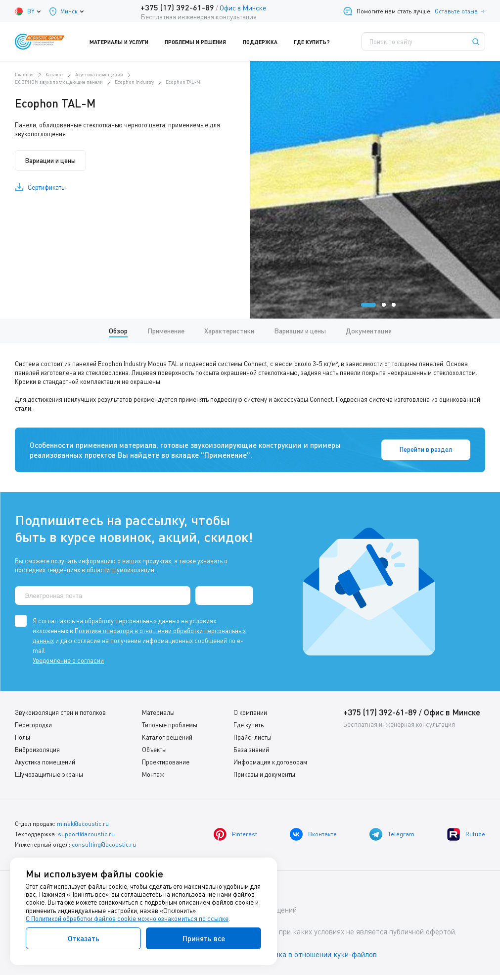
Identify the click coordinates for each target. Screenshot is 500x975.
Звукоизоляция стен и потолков (60, 712)
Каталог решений (167, 737)
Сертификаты (47, 187)
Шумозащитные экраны (49, 774)
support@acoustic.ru (86, 834)
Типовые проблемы (169, 725)
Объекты (154, 750)
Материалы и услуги (125, 42)
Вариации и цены (50, 160)
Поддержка (266, 42)
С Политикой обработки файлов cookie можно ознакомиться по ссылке (127, 918)
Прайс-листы (252, 737)
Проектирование (165, 762)
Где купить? (317, 42)
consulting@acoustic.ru (104, 844)
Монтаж (153, 774)
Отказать (83, 938)
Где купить (248, 725)
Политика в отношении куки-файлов (316, 954)
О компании (250, 712)
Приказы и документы (264, 774)
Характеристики (229, 330)
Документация (369, 330)
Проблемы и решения (201, 42)
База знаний (251, 750)
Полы (22, 737)
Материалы (158, 712)
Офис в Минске (243, 7)
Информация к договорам (270, 762)
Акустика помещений (45, 762)
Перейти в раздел (426, 450)
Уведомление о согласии (68, 660)
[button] (368, 305)
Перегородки (33, 725)
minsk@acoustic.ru (83, 823)
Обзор (118, 330)
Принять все (203, 938)
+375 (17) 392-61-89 (177, 7)
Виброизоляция (37, 750)
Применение (165, 330)
